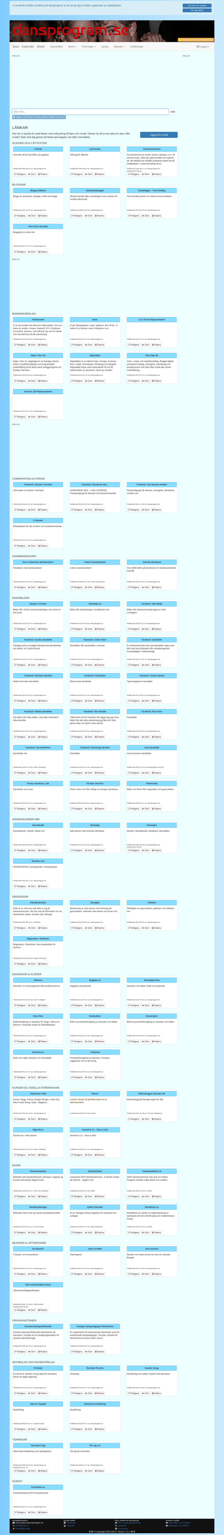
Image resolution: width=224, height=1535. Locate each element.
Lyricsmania (95, 149)
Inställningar (136, 46)
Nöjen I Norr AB (38, 355)
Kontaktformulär (23, 1528)
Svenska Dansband (152, 562)
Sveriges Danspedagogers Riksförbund (95, 1326)
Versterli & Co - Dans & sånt (95, 1130)
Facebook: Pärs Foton (151, 711)
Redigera (19, 174)
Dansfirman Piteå (38, 1093)
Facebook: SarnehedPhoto (38, 747)
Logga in (202, 46)
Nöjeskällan (94, 355)
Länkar (105, 46)
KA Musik (38, 1368)
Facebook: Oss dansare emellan (152, 484)
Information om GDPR (178, 1525)
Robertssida (151, 783)
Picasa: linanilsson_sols (38, 783)
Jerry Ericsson (151, 1249)
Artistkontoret (38, 319)
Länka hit (122, 1525)
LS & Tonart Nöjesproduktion (151, 319)
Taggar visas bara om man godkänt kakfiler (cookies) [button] (39, 117)
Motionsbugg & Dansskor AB (151, 1093)
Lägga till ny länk (159, 134)
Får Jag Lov (94, 1445)
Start (15, 46)
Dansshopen (152, 1016)
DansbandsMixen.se (151, 1171)
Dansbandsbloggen (95, 190)
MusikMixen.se (152, 1207)
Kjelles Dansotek (95, 1207)
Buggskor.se (95, 980)
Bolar (94, 319)
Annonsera (123, 1528)
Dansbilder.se (95, 604)
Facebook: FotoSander (95, 675)
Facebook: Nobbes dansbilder (38, 711)
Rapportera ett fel (196, 40)
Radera (42, 174)
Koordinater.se (38, 1487)
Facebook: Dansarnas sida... (95, 484)
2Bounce (38, 980)
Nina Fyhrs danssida (38, 226)
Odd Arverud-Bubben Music (38, 1285)
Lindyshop (95, 1052)
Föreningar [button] (89, 46)
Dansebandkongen (38, 1207)
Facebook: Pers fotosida (95, 711)
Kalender (28, 46)
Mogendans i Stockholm (38, 938)
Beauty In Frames (38, 604)
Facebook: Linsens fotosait (151, 675)
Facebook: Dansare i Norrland (38, 484)
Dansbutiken (95, 1016)
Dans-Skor (38, 1016)
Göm (31, 174)
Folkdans (152, 902)
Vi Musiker (38, 520)
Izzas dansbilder (151, 747)
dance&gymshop (152, 980)
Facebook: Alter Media (151, 604)
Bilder (41, 46)
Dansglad (94, 902)
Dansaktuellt (38, 825)
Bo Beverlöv (38, 1249)
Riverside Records (94, 1368)
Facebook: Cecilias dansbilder (38, 640)
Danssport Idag (38, 1445)
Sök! (172, 111)
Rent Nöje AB (151, 355)
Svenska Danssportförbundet (38, 1326)
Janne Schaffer (95, 1249)
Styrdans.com (38, 861)
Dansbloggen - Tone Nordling (151, 190)
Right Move (38, 1130)
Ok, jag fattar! (197, 10)
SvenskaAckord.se (151, 149)
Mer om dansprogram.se (129, 1523)
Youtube (70, 1525)
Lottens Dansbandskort (95, 562)
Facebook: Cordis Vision (95, 640)
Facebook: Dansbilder (152, 640)
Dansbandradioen (38, 1171)
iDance (95, 1093)
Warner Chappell (38, 1404)
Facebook (71, 1523)
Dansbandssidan (38, 902)
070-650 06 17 (22, 1525)
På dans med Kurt (94, 783)
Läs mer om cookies (197, 5)
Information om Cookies (179, 1523)
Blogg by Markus (38, 190)
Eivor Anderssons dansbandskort (38, 562)
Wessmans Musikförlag (95, 1404)
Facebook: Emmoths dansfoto (38, 675)
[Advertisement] (95, 81)
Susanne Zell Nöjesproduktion (38, 391)
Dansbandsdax (95, 1171)
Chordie (38, 149)
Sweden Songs (152, 1368)
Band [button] (72, 46)
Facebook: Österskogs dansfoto (95, 747)
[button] (119, 46)
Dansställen (56, 46)
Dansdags (95, 825)
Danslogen (152, 825)
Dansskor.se (38, 1052)
